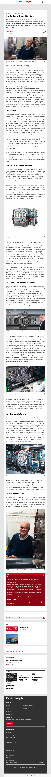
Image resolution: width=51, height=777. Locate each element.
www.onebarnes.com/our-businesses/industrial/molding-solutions (23, 596)
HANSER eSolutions (10, 761)
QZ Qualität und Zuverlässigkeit (12, 743)
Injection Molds (19, 651)
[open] (43, 32)
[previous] (6, 696)
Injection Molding (10, 651)
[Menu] (5, 2)
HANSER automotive (10, 741)
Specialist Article (9, 31)
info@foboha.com (11, 664)
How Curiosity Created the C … (25, 618)
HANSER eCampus (10, 763)
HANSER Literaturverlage (11, 766)
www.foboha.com (11, 666)
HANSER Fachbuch (10, 756)
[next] (10, 696)
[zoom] (44, 62)
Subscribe (9, 726)
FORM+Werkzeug (10, 738)
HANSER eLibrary (10, 758)
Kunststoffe (8, 736)
